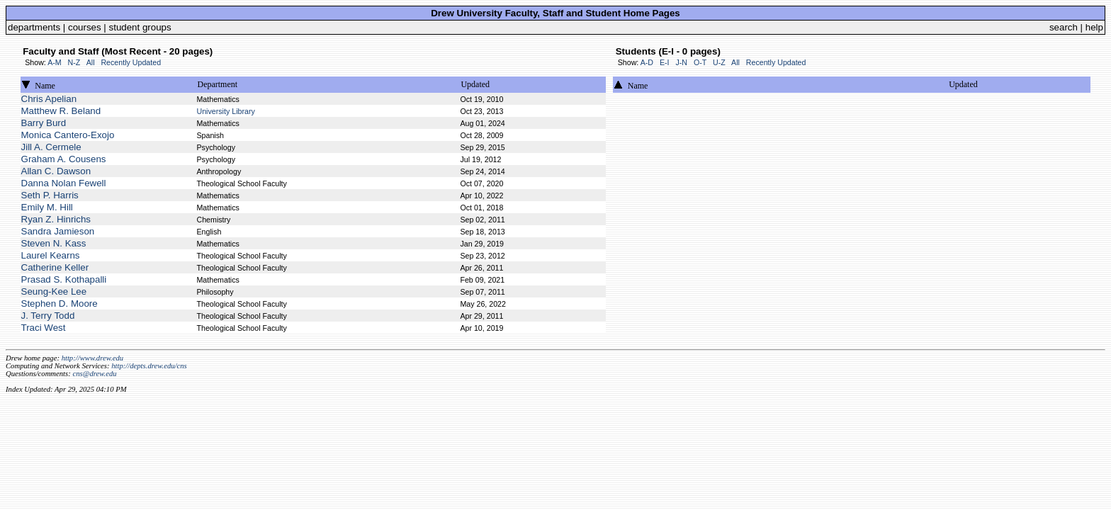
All (90, 62)
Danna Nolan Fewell (63, 183)
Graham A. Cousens (63, 159)
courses (84, 27)
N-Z (74, 62)
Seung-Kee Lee (54, 291)
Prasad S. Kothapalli (64, 279)
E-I (665, 62)
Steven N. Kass (53, 243)
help (1094, 27)
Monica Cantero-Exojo (68, 135)
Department (217, 84)
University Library (225, 111)
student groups (140, 27)
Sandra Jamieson (58, 231)
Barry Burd (44, 123)
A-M (54, 62)
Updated (475, 84)
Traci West (43, 327)
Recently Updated (131, 62)
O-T (700, 62)
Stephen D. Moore (59, 303)
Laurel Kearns (50, 255)
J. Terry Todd (48, 315)
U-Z (719, 62)
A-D (647, 62)
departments (34, 27)
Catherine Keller (55, 267)
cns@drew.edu (94, 374)
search (1063, 27)
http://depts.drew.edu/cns (149, 366)
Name (45, 86)
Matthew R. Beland (61, 111)
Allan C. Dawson (56, 171)
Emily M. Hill (47, 207)
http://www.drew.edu (92, 358)
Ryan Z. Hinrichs (56, 219)
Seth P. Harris (50, 195)
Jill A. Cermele (51, 147)
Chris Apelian (49, 99)
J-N (681, 62)
